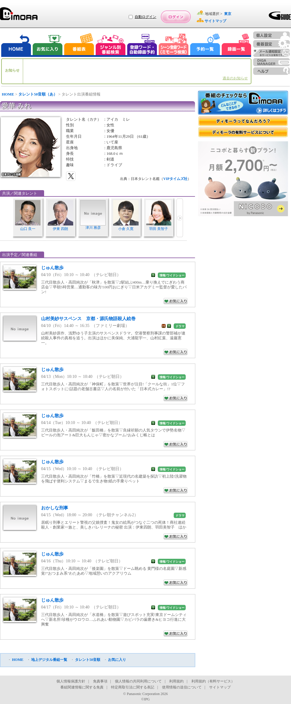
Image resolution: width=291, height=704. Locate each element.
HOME (8, 94)
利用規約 (176, 681)
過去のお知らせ (235, 78)
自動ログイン (145, 17)
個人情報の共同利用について (138, 681)
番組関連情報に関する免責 (82, 687)
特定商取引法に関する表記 (132, 687)
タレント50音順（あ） (37, 94)
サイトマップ (220, 687)
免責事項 (100, 681)
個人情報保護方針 (70, 681)
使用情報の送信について (182, 687)
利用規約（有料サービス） (213, 681)
